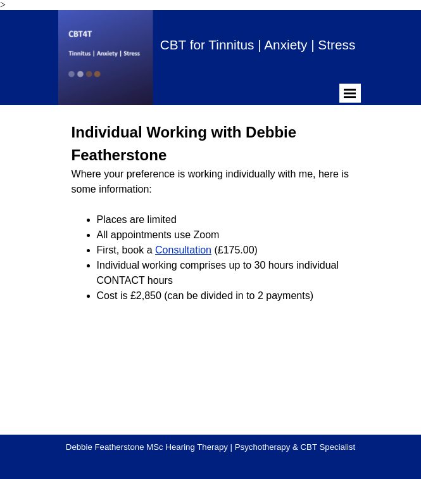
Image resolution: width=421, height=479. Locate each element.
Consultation (183, 250)
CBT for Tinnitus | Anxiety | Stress (258, 44)
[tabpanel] (211, 212)
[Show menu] (350, 93)
